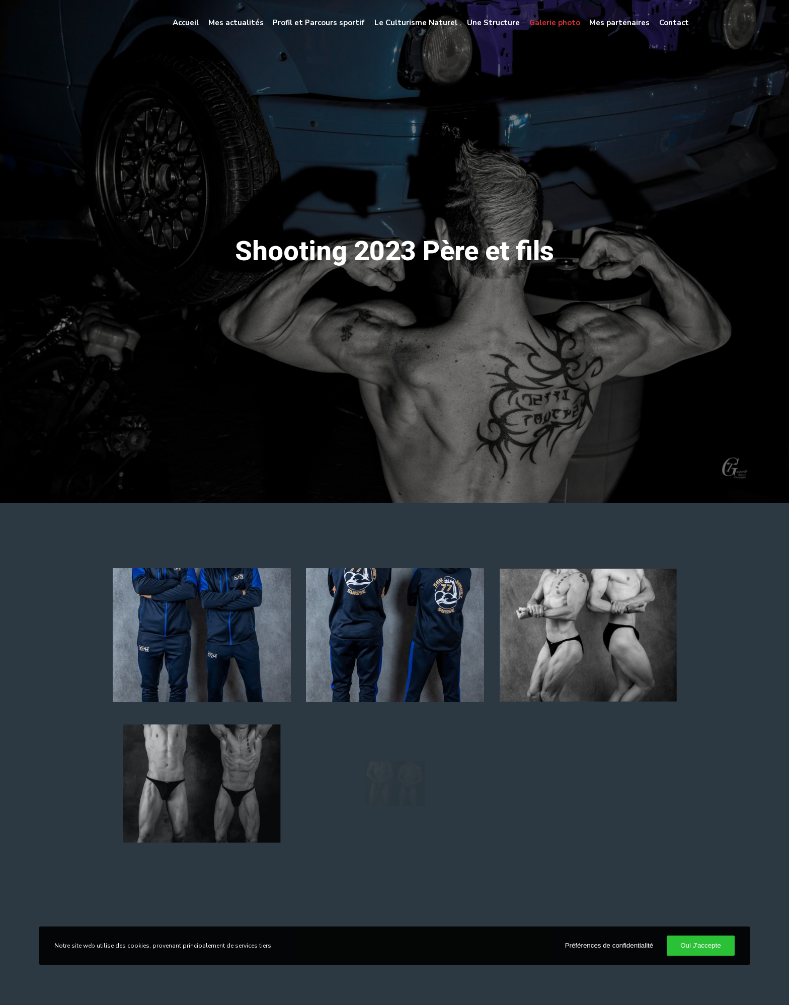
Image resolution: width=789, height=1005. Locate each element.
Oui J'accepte (700, 945)
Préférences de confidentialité (609, 945)
